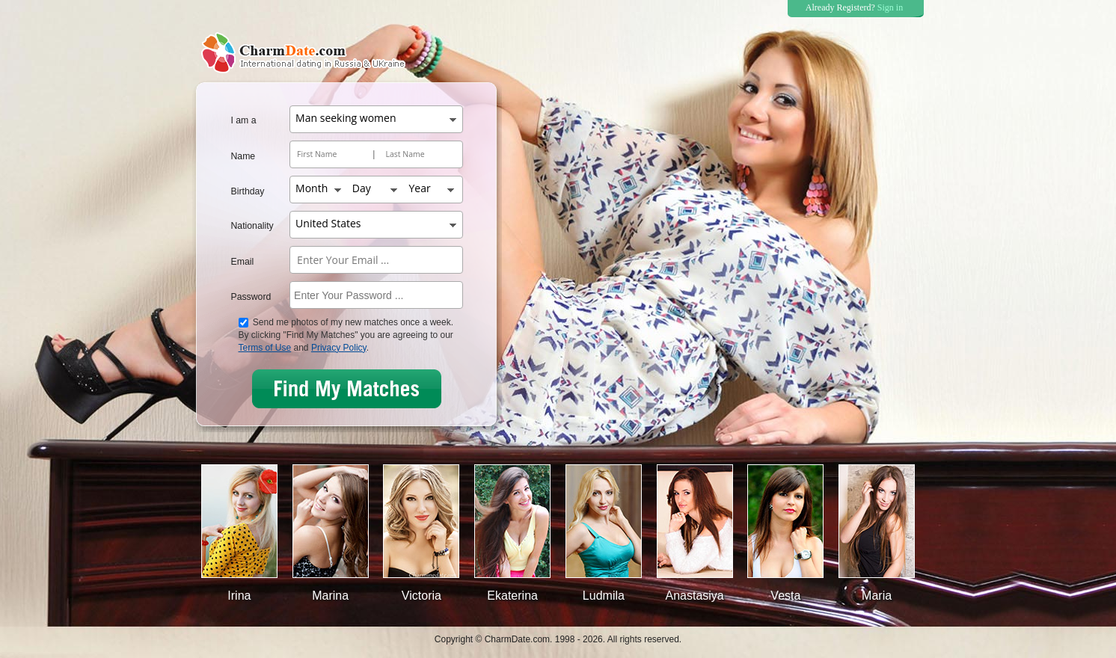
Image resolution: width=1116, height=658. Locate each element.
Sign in (890, 7)
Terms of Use (265, 347)
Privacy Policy (339, 347)
